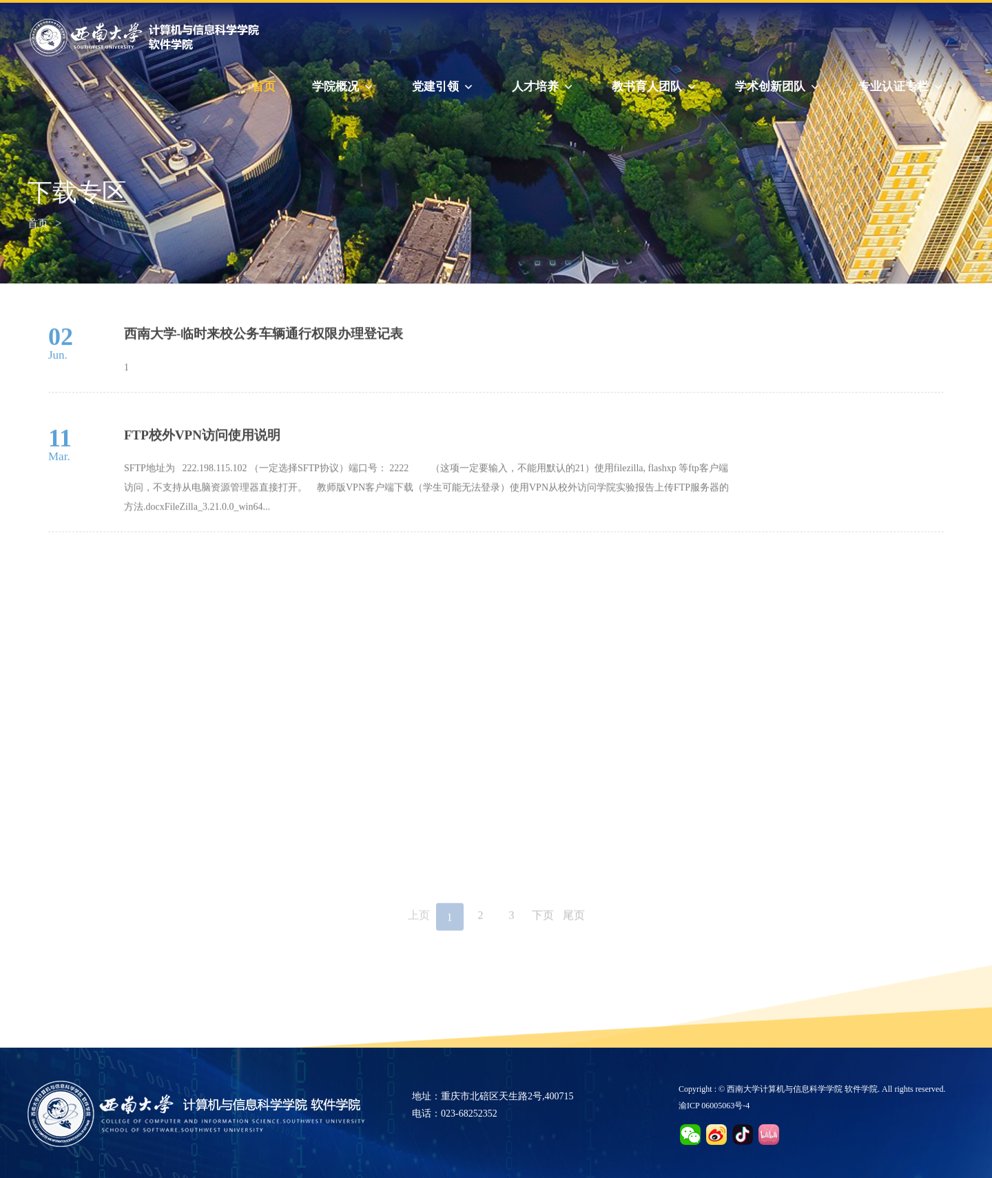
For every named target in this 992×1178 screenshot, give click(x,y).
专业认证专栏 (901, 87)
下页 (543, 922)
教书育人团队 (655, 87)
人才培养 (543, 87)
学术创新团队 (778, 87)
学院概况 (343, 87)
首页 (264, 86)
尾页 (574, 922)
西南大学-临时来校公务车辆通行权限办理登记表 (263, 345)
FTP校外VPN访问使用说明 (202, 451)
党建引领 (443, 87)
